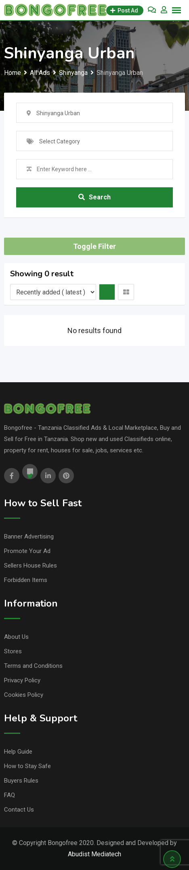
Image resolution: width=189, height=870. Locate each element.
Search (94, 197)
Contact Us (19, 809)
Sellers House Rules (30, 565)
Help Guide (18, 751)
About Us (16, 636)
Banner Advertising (29, 536)
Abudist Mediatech (94, 854)
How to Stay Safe (27, 766)
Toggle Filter (94, 246)
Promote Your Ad (27, 551)
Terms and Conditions (33, 665)
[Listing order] (53, 292)
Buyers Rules (21, 780)
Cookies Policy (23, 694)
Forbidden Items (25, 580)
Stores (13, 651)
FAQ (9, 795)
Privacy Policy (22, 680)
